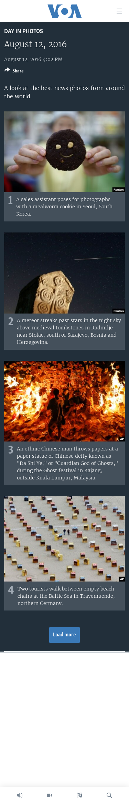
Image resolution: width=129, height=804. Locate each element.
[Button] (14, 72)
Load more (64, 635)
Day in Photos (23, 31)
